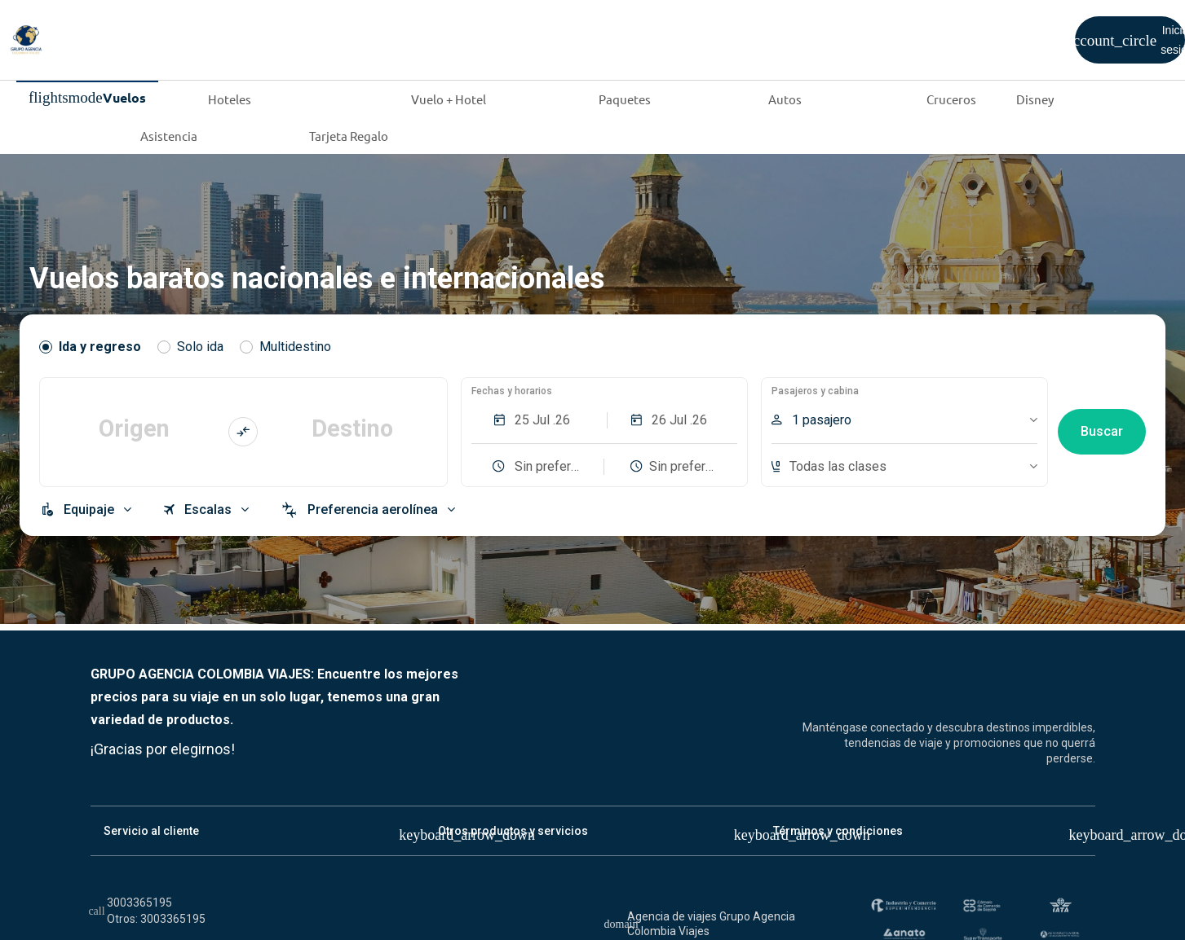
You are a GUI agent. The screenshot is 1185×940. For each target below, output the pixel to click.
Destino (352, 428)
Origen (134, 428)
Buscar (1102, 431)
